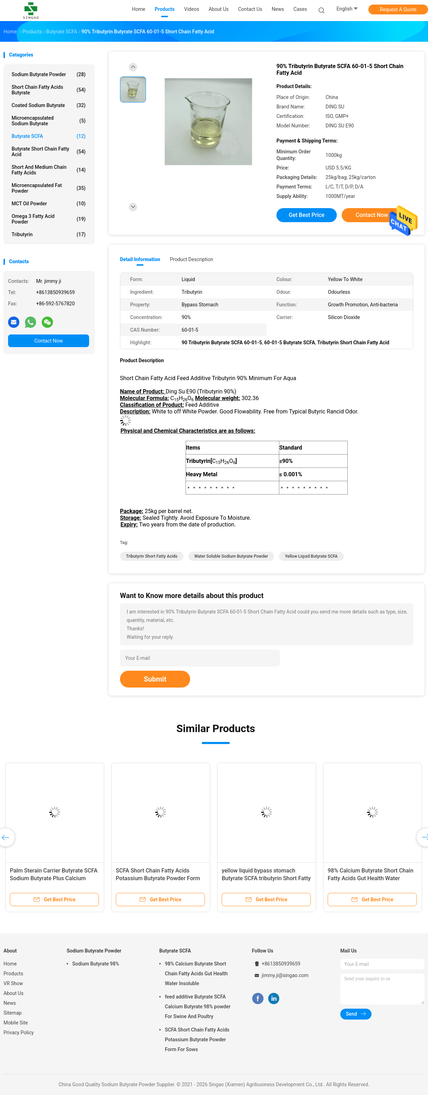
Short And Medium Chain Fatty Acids (49, 169)
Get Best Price (307, 215)
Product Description (191, 259)
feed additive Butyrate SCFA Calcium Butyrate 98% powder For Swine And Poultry (197, 1006)
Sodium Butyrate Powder (49, 74)
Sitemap (12, 1013)
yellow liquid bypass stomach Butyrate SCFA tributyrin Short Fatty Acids (266, 878)
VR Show (13, 983)
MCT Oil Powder (49, 203)
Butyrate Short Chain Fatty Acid (49, 151)
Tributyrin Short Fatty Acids (152, 556)
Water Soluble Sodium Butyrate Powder (231, 556)
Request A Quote (398, 9)
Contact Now (48, 341)
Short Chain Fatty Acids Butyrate (49, 89)
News (10, 1003)
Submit (155, 679)
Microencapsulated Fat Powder (49, 188)
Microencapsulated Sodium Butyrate (49, 120)
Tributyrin (49, 234)
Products (13, 973)
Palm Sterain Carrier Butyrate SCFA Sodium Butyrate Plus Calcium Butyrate (54, 878)
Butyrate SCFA (49, 136)
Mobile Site (16, 1023)
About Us (14, 993)
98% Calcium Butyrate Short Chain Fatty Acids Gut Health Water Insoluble (370, 878)
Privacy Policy (19, 1032)
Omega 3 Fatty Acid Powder (49, 219)
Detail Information (140, 259)
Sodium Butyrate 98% (95, 964)
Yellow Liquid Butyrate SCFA (311, 556)
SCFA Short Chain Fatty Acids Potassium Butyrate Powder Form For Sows (158, 878)
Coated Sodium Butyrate (49, 105)
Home (10, 964)
